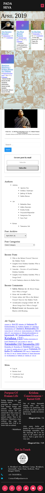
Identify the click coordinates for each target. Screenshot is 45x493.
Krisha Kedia (36, 34)
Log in (14, 369)
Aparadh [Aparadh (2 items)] (7, 324)
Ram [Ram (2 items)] (28, 351)
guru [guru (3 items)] (7, 333)
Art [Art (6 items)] (15, 324)
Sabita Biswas (6, 36)
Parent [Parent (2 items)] (9, 349)
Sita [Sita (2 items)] (14, 353)
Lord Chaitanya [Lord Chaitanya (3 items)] (10, 341)
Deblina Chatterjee (26, 191)
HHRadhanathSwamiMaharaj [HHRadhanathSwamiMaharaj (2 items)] (30, 333)
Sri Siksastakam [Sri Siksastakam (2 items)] (12, 355)
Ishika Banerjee (25, 207)
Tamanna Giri (25, 226)
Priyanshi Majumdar (27, 213)
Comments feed (18, 374)
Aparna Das (24, 188)
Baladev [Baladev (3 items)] (22, 324)
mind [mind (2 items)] (30, 341)
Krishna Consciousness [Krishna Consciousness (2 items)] (31, 339)
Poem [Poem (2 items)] (26, 349)
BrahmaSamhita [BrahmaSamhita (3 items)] (10, 326)
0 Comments (39, 35)
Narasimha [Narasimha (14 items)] (13, 343)
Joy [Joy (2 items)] (36, 335)
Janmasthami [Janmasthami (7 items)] (26, 335)
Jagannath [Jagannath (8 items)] (11, 335)
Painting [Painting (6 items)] (28, 347)
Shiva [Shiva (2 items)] (9, 353)
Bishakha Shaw (25, 204)
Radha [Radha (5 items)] (8, 351)
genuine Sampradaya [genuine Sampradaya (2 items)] (28, 331)
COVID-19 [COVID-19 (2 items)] (17, 331)
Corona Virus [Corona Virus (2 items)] (8, 331)
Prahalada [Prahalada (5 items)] (34, 349)
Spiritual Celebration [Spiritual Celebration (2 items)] (23, 353)
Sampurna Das (25, 215)
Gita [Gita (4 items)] (37, 331)
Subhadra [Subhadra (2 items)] (21, 355)
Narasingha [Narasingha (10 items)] (30, 344)
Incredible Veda (25, 294)
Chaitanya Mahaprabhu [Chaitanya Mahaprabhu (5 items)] (27, 328)
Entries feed (16, 371)
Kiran (14, 294)
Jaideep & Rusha (26, 193)
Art (13, 201)
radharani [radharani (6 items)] (19, 351)
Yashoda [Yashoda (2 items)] (28, 355)
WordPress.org (17, 377)
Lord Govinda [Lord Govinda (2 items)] (22, 341)
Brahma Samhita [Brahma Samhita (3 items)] (25, 326)
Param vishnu (17, 297)
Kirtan (14, 223)
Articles (15, 185)
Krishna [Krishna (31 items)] (13, 338)
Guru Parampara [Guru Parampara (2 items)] (16, 333)
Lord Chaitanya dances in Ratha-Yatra (25, 280)
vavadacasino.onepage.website (22, 303)
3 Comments (9, 37)
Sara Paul (23, 218)
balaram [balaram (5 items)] (32, 324)
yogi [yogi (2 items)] (34, 355)
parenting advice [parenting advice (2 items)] (18, 349)
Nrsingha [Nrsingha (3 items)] (18, 347)
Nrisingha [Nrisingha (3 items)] (8, 347)
